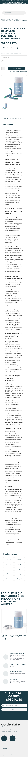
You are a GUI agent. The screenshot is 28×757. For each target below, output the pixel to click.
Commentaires (19, 118)
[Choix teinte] (5, 60)
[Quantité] (3, 68)
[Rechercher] (14, 13)
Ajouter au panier (16, 68)
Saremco (19, 559)
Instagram (12, 738)
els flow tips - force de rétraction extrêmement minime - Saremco (14, 636)
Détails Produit (9, 118)
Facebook (4, 738)
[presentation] (13, 715)
